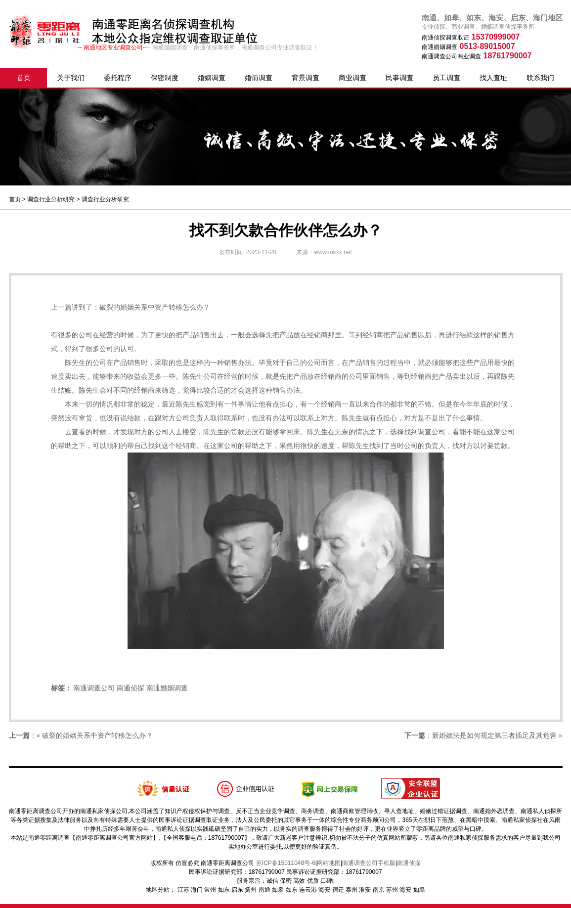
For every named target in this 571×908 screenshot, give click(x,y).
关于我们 (71, 78)
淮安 (365, 889)
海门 (197, 889)
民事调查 (399, 78)
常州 (210, 889)
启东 (237, 889)
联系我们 (540, 78)
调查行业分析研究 (51, 199)
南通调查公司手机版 (368, 863)
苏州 (392, 889)
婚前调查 (258, 78)
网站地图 (329, 863)
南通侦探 (130, 688)
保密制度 (164, 78)
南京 (379, 889)
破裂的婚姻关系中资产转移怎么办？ (154, 307)
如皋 (278, 889)
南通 (264, 889)
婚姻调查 (211, 78)
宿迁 (338, 889)
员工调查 (446, 78)
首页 (24, 78)
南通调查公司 (94, 688)
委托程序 (118, 78)
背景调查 (305, 78)
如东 (224, 889)
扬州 (251, 889)
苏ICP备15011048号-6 (285, 863)
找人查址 (493, 78)
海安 (324, 889)
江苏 (183, 889)
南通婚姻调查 (167, 688)
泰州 (351, 889)
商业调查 (352, 78)
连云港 (308, 889)
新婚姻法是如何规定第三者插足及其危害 (494, 735)
